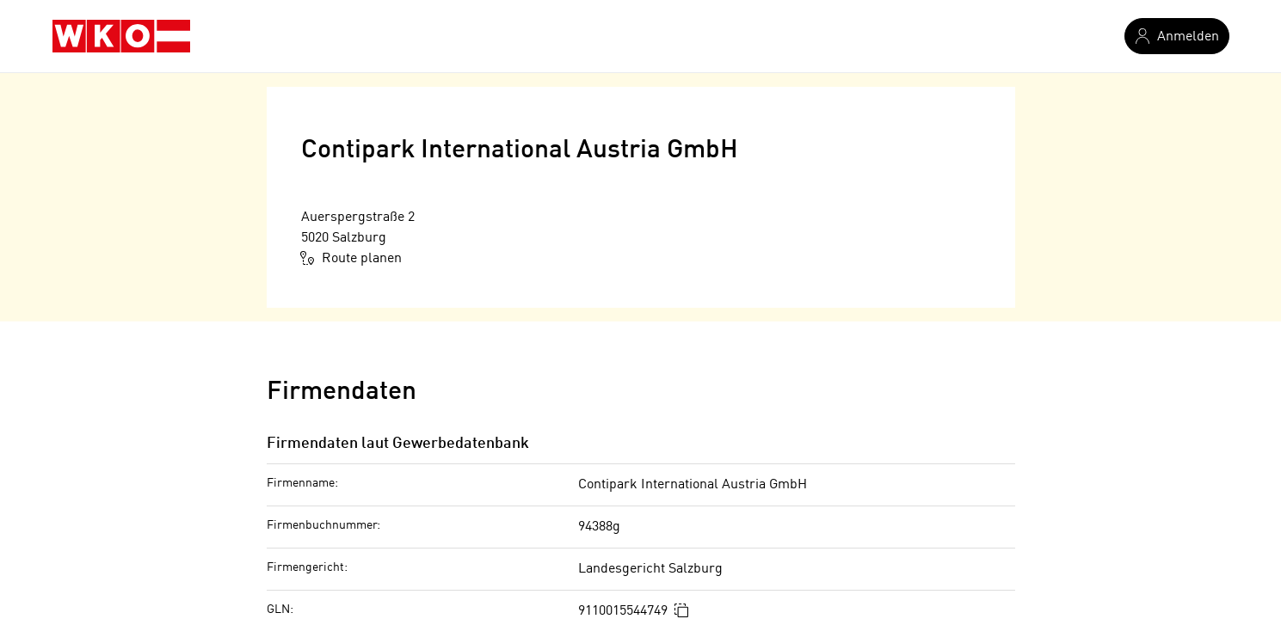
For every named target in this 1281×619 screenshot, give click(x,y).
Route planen (351, 258)
